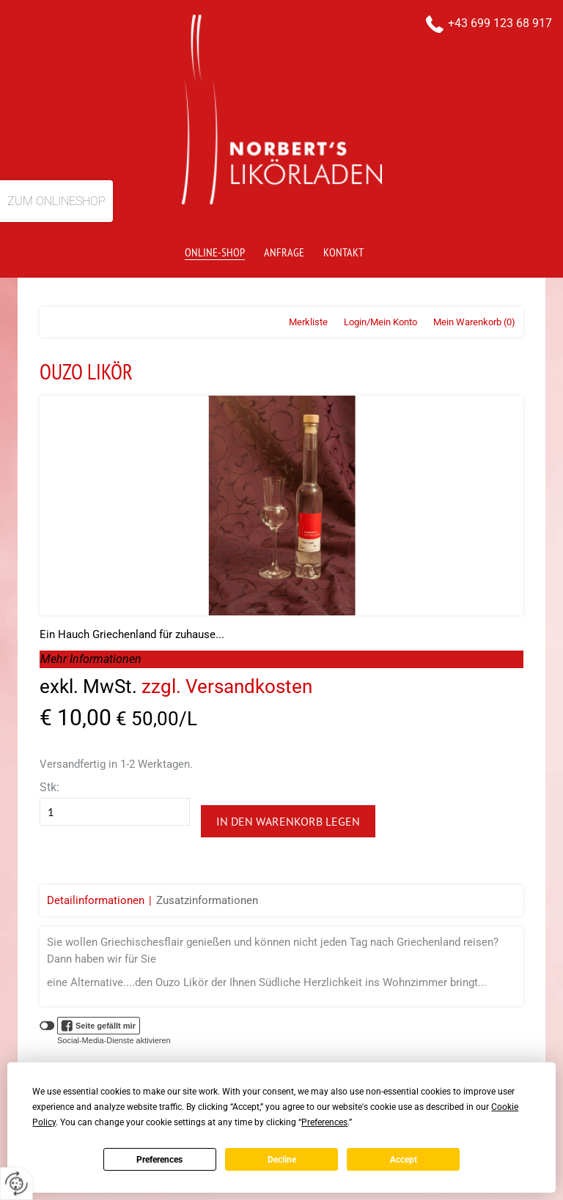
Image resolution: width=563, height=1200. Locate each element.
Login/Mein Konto (380, 321)
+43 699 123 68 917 (500, 23)
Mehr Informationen (90, 659)
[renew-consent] (16, 1183)
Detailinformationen (95, 900)
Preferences (159, 1160)
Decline (282, 1160)
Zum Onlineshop (56, 201)
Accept (403, 1160)
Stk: (49, 787)
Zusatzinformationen (207, 900)
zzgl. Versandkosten (226, 686)
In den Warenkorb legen (288, 821)
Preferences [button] (324, 1122)
